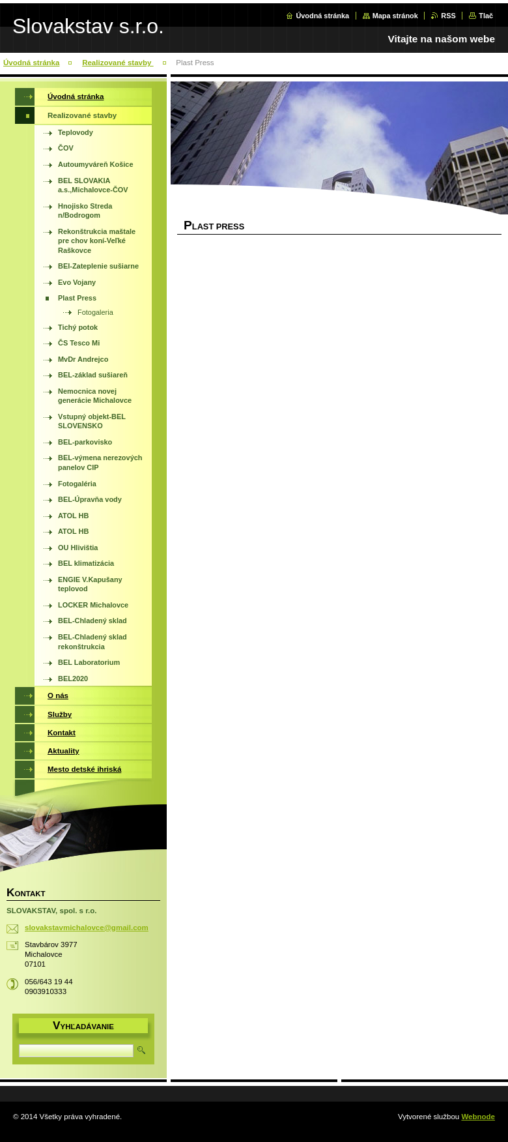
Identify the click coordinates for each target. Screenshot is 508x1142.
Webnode (478, 1116)
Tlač (486, 16)
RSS (448, 16)
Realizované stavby (117, 62)
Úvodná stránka (322, 16)
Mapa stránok (395, 16)
